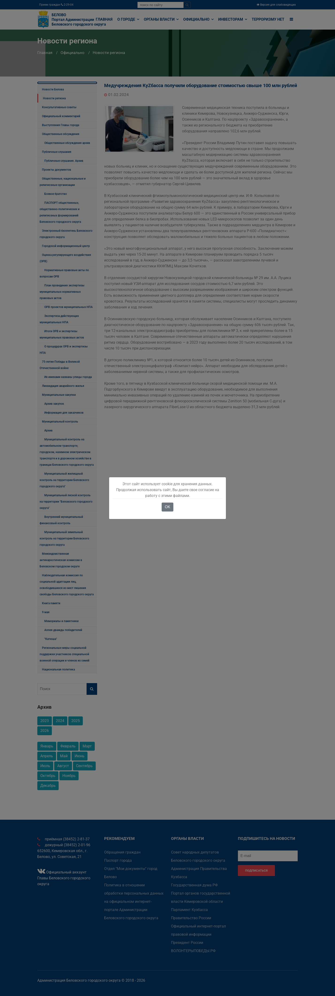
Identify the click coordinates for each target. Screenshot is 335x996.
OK (167, 507)
